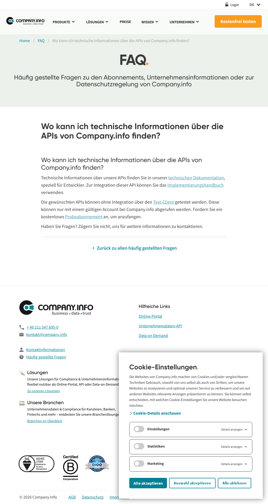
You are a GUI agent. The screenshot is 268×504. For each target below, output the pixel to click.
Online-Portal (150, 316)
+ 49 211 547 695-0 (42, 327)
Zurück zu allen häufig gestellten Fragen (134, 248)
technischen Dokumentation (196, 178)
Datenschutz (93, 497)
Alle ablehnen (234, 482)
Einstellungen (151, 429)
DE (255, 5)
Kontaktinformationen (45, 349)
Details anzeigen (234, 429)
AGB (72, 497)
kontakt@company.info (46, 334)
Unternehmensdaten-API (160, 326)
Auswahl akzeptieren (192, 482)
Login (232, 4)
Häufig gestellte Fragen (46, 357)
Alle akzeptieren (148, 483)
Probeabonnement (83, 217)
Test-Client (163, 202)
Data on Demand (153, 335)
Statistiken (149, 446)
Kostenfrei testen (238, 21)
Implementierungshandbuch (196, 185)
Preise (125, 22)
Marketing (149, 463)
